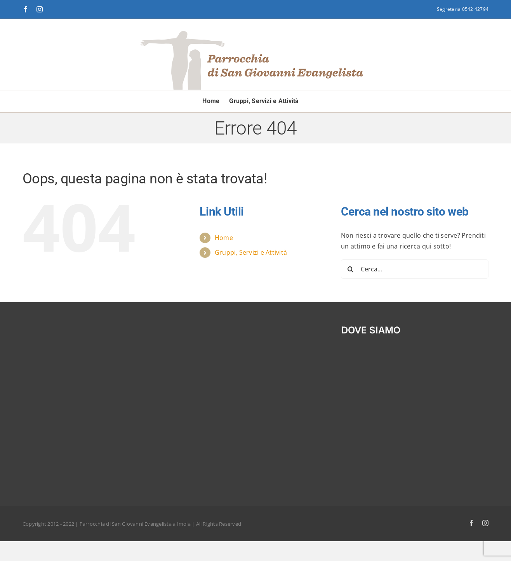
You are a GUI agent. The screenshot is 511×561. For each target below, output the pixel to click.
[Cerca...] (414, 269)
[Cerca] (350, 269)
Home (224, 237)
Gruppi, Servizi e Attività (251, 252)
